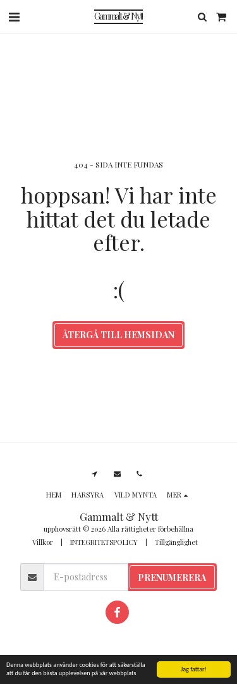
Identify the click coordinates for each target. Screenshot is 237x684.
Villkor (42, 542)
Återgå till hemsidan (118, 335)
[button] (14, 16)
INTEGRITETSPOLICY (104, 542)
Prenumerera (172, 577)
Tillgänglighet (176, 542)
